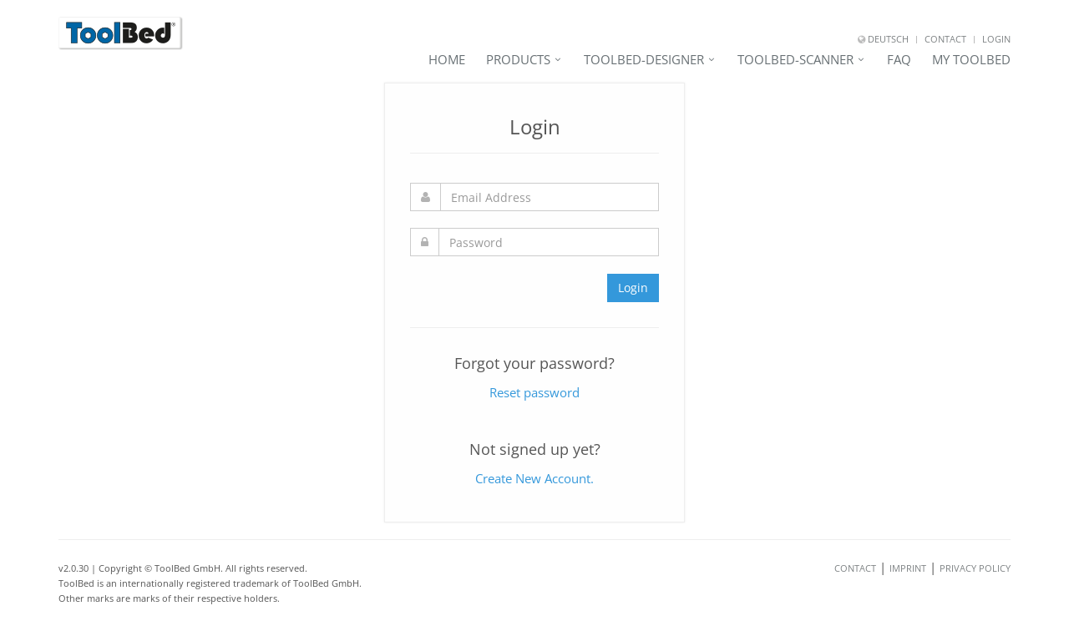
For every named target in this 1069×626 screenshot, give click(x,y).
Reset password (534, 392)
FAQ (899, 59)
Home (446, 59)
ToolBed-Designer (644, 59)
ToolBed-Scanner (795, 59)
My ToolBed (971, 59)
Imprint (907, 568)
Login (996, 39)
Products (518, 59)
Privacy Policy (975, 568)
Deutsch (883, 39)
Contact (945, 39)
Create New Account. (534, 478)
